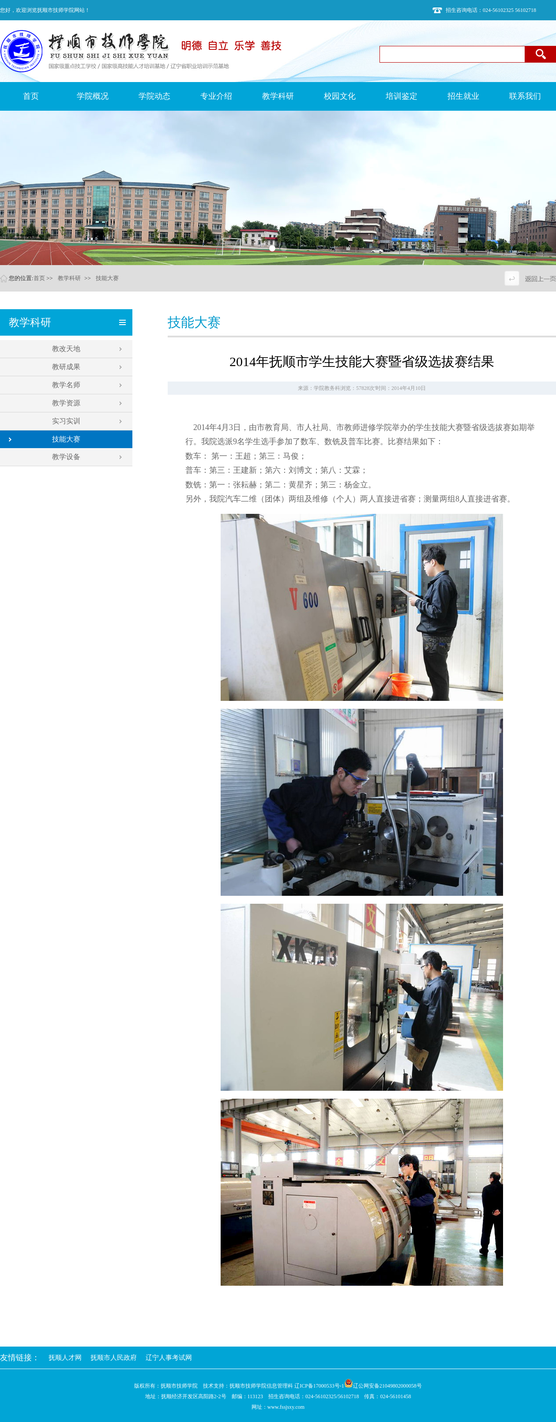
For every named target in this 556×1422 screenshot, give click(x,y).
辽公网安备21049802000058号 (383, 1386)
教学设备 (66, 456)
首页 (39, 278)
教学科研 (69, 278)
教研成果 (66, 366)
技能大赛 (107, 278)
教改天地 (66, 348)
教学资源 (66, 403)
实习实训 (66, 421)
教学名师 (66, 385)
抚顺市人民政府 (113, 1357)
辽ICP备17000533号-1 (319, 1386)
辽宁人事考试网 (169, 1357)
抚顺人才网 (65, 1357)
